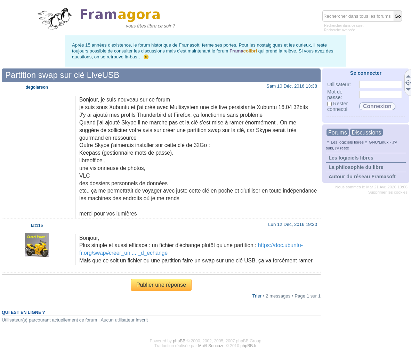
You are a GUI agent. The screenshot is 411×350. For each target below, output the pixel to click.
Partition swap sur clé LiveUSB (62, 75)
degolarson (37, 87)
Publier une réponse (161, 285)
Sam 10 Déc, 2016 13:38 (291, 86)
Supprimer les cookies (388, 192)
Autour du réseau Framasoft (362, 176)
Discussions (366, 133)
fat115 (37, 225)
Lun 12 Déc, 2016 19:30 (292, 224)
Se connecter (365, 73)
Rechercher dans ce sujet (343, 25)
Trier (257, 296)
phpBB (179, 341)
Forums (337, 133)
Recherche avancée (339, 30)
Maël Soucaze (211, 345)
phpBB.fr (248, 345)
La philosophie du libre (356, 167)
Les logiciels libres (347, 142)
